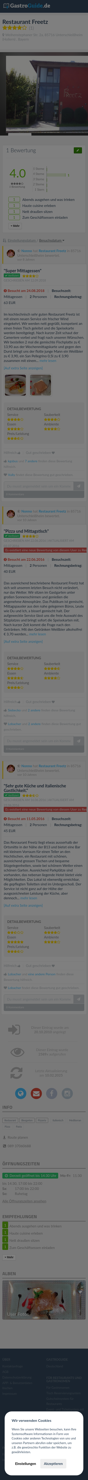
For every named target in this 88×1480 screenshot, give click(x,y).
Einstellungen (25, 1463)
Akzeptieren (53, 1463)
